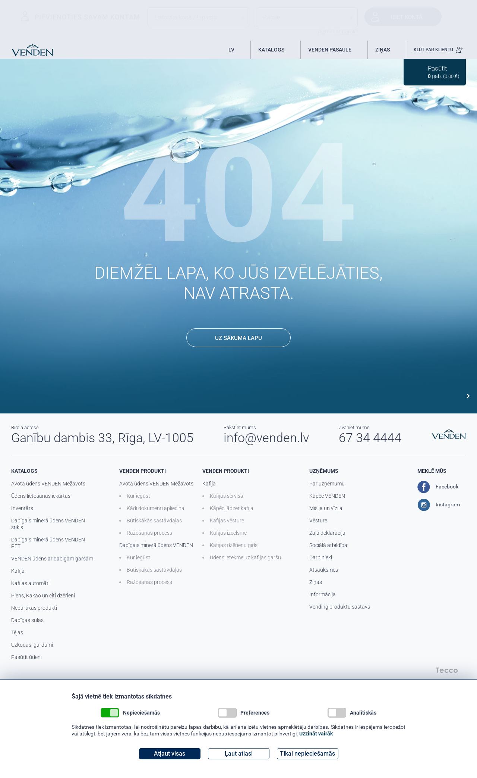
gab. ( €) (443, 72)
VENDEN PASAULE (329, 50)
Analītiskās (352, 713)
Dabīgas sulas (27, 620)
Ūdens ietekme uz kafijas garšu (245, 557)
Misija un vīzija (325, 508)
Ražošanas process (149, 533)
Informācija (322, 594)
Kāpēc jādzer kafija (231, 508)
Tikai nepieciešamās (307, 753)
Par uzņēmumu (327, 484)
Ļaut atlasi (239, 753)
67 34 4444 (370, 437)
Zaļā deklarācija (327, 533)
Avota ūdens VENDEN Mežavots (48, 484)
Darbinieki (320, 557)
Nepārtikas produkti (34, 608)
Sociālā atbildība (328, 545)
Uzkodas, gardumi (32, 645)
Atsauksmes (323, 570)
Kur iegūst (138, 496)
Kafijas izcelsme (228, 533)
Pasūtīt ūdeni (26, 657)
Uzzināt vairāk (316, 734)
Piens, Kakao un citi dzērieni (43, 596)
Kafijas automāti (30, 583)
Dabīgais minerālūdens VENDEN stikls (48, 524)
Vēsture (318, 521)
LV (231, 50)
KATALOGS (271, 50)
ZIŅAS (382, 50)
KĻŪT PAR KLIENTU (438, 50)
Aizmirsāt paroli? (338, 31)
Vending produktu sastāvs (339, 607)
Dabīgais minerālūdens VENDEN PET (48, 543)
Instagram (438, 504)
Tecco (447, 670)
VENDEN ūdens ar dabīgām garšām (52, 559)
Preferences (243, 713)
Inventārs (22, 508)
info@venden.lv (266, 437)
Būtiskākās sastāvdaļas (154, 521)
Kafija (18, 571)
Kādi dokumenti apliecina (155, 508)
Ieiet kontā (407, 17)
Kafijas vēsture (227, 521)
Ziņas (315, 582)
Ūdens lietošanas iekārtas (40, 496)
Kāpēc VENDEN (327, 496)
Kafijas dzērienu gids (234, 545)
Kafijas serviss (226, 496)
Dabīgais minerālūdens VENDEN (156, 545)
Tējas (17, 632)
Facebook (437, 487)
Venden (32, 50)
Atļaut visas (169, 753)
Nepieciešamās (130, 713)
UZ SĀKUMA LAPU (238, 338)
